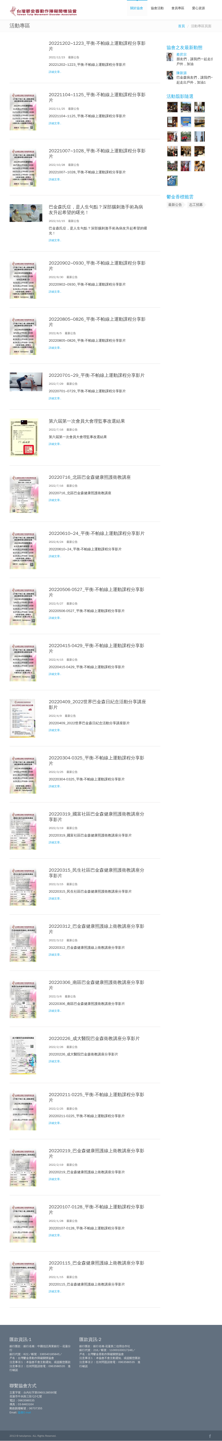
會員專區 (178, 8)
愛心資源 (199, 8)
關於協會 (137, 8)
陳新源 (181, 73)
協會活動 (158, 8)
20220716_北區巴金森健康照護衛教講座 (90, 477)
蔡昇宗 (181, 55)
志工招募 (196, 205)
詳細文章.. (55, 72)
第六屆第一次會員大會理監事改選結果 (87, 421)
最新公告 (175, 205)
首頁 (181, 26)
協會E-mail (24, 1412)
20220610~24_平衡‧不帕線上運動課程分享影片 (97, 533)
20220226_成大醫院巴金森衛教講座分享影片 (94, 1038)
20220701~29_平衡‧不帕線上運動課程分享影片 (97, 375)
